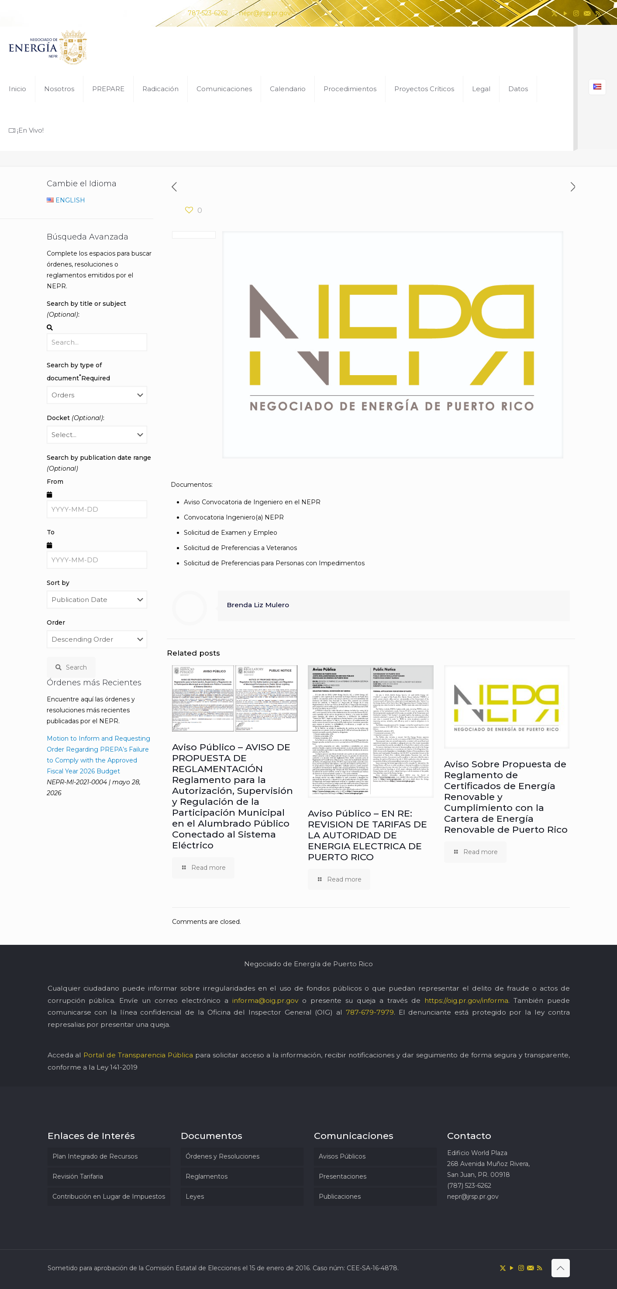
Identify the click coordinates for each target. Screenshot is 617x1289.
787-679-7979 (370, 1012)
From (55, 482)
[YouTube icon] (565, 13)
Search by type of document (78, 371)
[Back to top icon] (561, 1268)
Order (56, 622)
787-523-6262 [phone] (208, 13)
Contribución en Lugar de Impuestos (108, 1196)
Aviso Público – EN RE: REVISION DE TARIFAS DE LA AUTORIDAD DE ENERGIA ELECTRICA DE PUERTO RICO (367, 835)
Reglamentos (206, 1176)
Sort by (58, 583)
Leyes (195, 1196)
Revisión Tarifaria (77, 1176)
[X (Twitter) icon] (554, 13)
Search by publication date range (99, 463)
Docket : (75, 418)
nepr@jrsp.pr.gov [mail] (265, 13)
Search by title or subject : (86, 309)
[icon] (587, 13)
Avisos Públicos (342, 1156)
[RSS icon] (598, 13)
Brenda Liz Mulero (258, 605)
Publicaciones (340, 1196)
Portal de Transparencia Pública (138, 1055)
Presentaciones (342, 1176)
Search (71, 667)
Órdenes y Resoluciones (222, 1156)
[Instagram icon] (576, 13)
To (51, 532)
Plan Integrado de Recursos (95, 1156)
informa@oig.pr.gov (265, 1000)
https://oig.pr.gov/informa (466, 1000)
